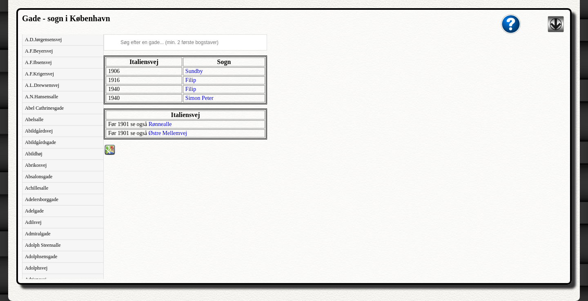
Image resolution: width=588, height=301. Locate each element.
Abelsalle (34, 119)
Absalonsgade (38, 176)
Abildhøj (33, 154)
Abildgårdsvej (39, 131)
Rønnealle (160, 124)
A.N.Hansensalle (41, 97)
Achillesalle (36, 188)
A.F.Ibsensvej (38, 62)
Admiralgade (38, 234)
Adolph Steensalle (43, 245)
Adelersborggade (41, 199)
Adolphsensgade (41, 256)
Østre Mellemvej (168, 133)
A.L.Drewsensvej (42, 85)
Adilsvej (33, 222)
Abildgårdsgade (40, 142)
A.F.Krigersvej (39, 74)
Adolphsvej (36, 268)
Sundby (194, 71)
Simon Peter (199, 98)
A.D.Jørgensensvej (43, 39)
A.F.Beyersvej (39, 51)
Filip (190, 80)
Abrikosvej (36, 165)
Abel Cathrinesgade (44, 108)
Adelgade (34, 211)
